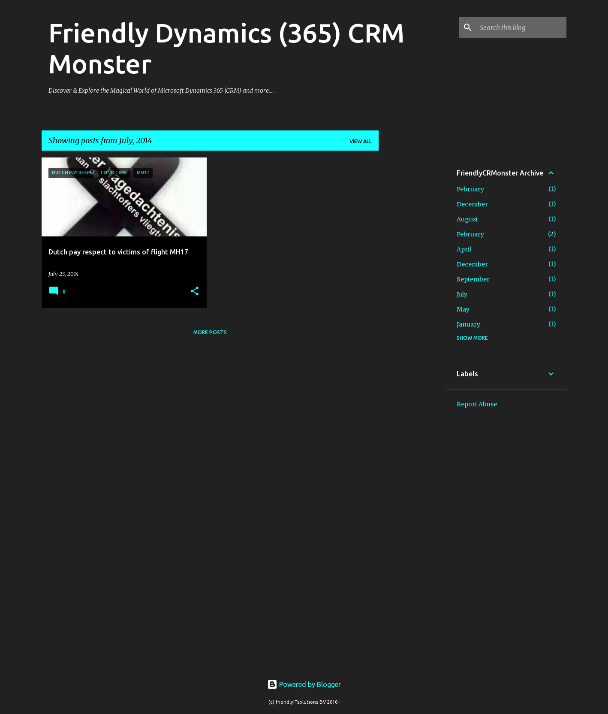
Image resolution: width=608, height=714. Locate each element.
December (472, 204)
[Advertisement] (412, 286)
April (464, 249)
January (468, 324)
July (462, 294)
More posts (210, 332)
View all (360, 141)
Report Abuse (477, 404)
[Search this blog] (521, 27)
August (467, 219)
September (473, 279)
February (470, 189)
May (463, 309)
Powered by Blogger (304, 684)
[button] (195, 291)
